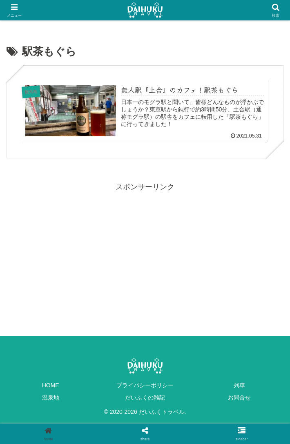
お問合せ (239, 397)
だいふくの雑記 (145, 397)
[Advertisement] (145, 250)
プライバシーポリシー (145, 385)
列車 (239, 385)
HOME (50, 385)
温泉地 (50, 397)
